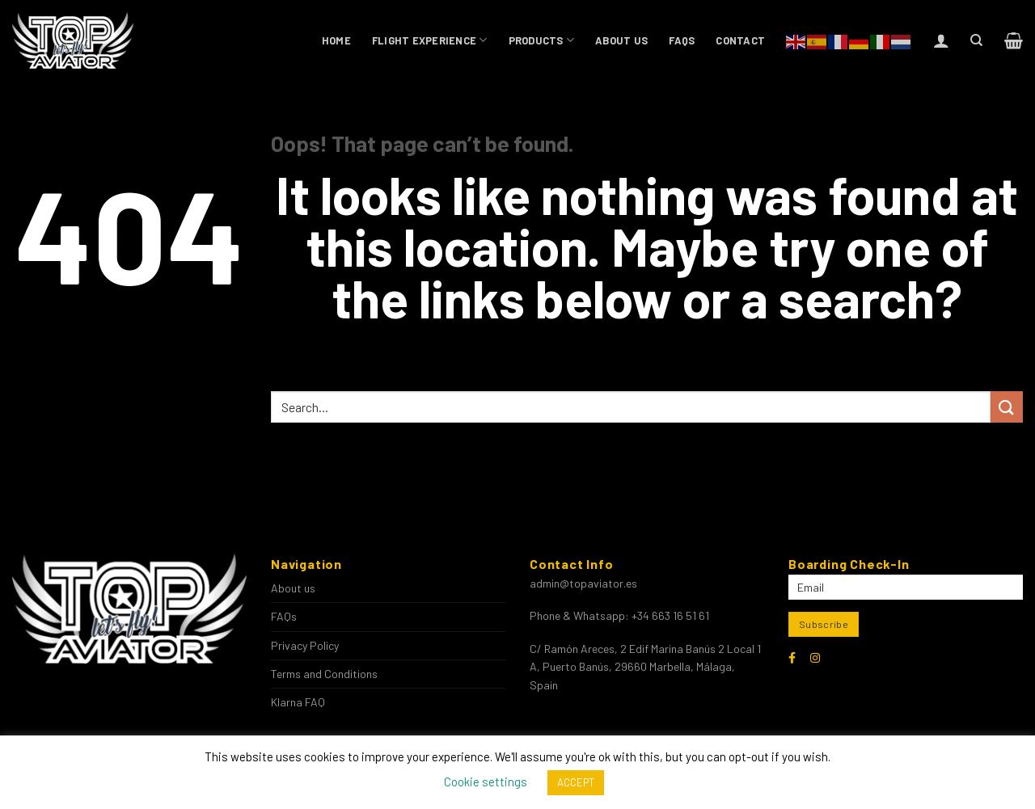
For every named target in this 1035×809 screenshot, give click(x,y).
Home (336, 40)
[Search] (976, 40)
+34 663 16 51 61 (670, 615)
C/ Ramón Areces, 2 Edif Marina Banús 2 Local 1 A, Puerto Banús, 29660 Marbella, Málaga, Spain (645, 667)
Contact (740, 40)
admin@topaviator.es (583, 583)
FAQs (682, 40)
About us (621, 40)
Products (542, 40)
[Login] (941, 40)
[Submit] (1007, 407)
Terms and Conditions (324, 673)
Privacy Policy (305, 645)
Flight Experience (430, 40)
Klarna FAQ (298, 702)
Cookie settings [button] (485, 781)
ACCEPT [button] (575, 782)
